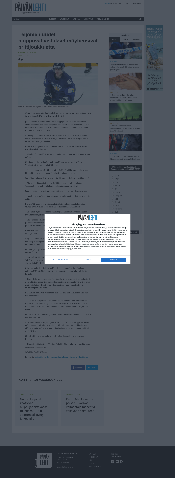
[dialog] (87, 239)
